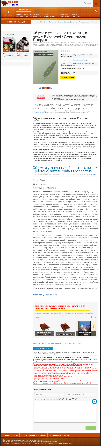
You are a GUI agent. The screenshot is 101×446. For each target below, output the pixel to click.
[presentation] (36, 399)
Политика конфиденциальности (33, 435)
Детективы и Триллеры (37, 16)
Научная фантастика (68, 65)
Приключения (34, 14)
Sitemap (67, 435)
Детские (74, 14)
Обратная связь (55, 435)
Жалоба (41, 97)
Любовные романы (22, 14)
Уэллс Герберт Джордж (80, 60)
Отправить (90, 428)
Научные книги (63, 14)
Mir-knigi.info (16, 3)
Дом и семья (76, 16)
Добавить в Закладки (16, 22)
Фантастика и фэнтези (23, 16)
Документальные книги (66, 16)
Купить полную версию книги (45, 295)
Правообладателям (10, 435)
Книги (75, 63)
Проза (46, 14)
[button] (36, 399)
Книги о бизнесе (49, 16)
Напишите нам (56, 99)
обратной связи (67, 443)
